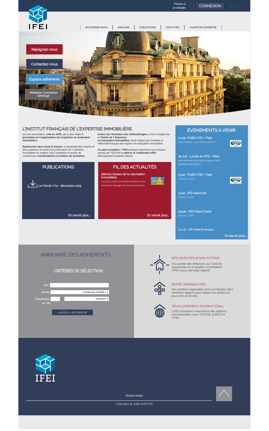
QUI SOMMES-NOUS (96, 27)
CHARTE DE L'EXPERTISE (203, 27)
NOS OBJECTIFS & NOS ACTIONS (195, 258)
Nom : (47, 285)
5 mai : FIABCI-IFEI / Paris (195, 138)
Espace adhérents (44, 79)
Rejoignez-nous (44, 49)
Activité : (45, 292)
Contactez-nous (44, 64)
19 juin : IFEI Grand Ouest (194, 211)
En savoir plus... (79, 215)
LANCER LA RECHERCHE (72, 312)
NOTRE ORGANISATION (188, 284)
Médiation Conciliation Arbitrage (43, 94)
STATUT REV (172, 27)
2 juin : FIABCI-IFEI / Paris (195, 174)
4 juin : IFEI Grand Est (192, 193)
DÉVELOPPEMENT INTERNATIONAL (198, 306)
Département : (42, 299)
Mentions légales (134, 395)
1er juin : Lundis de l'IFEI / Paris (198, 156)
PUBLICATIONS (148, 27)
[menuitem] (96, 27)
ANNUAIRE (123, 27)
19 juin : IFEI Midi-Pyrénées (196, 229)
